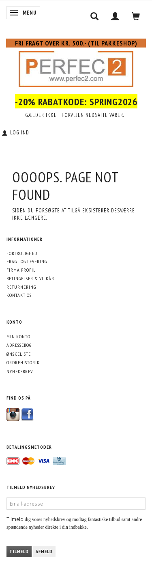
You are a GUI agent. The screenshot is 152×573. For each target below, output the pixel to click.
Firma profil (21, 270)
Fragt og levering (26, 261)
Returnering (21, 287)
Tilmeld (19, 551)
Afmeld (44, 551)
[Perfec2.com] (76, 67)
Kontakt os (19, 295)
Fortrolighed (21, 253)
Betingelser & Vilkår (30, 278)
